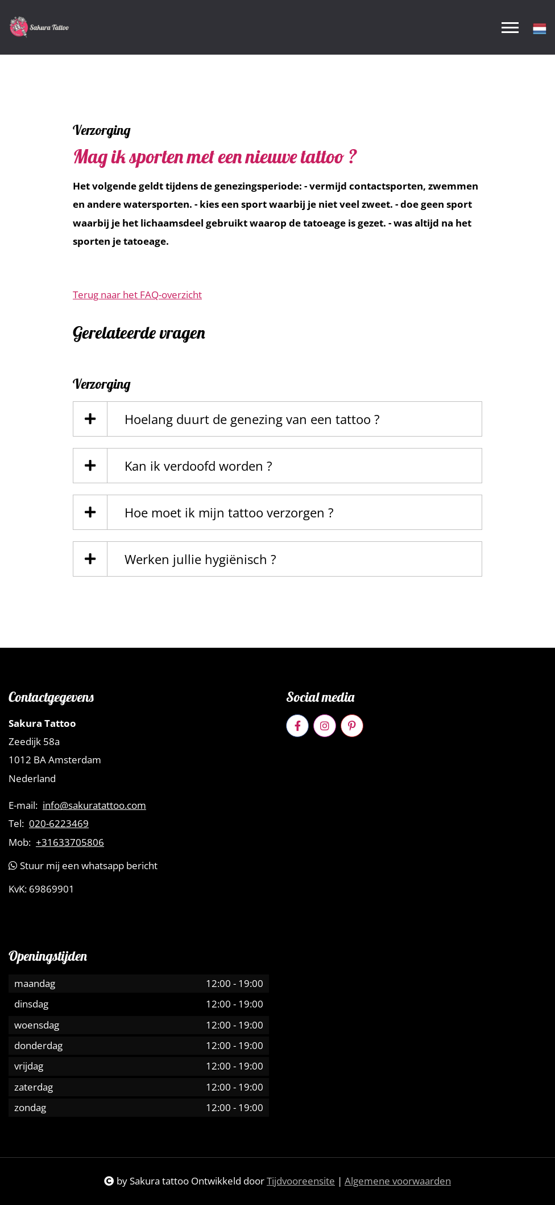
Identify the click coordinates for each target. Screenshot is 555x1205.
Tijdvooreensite (301, 1180)
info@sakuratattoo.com (94, 805)
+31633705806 (70, 842)
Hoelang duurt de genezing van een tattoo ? (252, 418)
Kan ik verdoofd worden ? (198, 465)
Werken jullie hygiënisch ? (200, 558)
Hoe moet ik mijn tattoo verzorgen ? (229, 512)
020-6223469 (59, 823)
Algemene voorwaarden (398, 1180)
